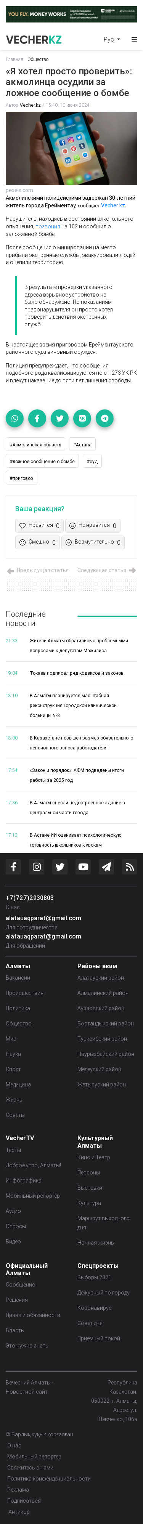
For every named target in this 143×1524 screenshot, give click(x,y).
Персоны (88, 1172)
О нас (13, 907)
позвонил (48, 226)
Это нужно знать (27, 1345)
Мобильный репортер (33, 1195)
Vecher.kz (30, 105)
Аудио (13, 1211)
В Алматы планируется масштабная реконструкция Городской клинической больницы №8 (73, 705)
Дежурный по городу (103, 1292)
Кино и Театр (93, 1157)
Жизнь (14, 1099)
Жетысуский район (101, 1084)
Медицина (18, 1084)
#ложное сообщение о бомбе (42, 461)
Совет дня (90, 1323)
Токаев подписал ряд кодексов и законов (77, 673)
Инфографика (24, 1180)
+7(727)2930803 (30, 898)
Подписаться (24, 1500)
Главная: (15, 59)
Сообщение (20, 1284)
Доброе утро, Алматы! (33, 1165)
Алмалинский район (103, 993)
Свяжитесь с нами (30, 1467)
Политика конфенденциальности (49, 1478)
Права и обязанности (33, 1315)
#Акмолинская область (35, 445)
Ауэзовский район (100, 1008)
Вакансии (18, 977)
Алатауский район (100, 977)
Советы (15, 1115)
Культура (89, 1203)
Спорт (13, 1069)
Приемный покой (98, 1338)
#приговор (21, 478)
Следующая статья (107, 570)
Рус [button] (110, 39)
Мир (11, 1038)
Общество (37, 59)
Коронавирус (94, 1307)
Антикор (18, 1511)
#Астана (82, 445)
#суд (92, 461)
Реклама (18, 1489)
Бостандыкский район (105, 1023)
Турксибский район (102, 1038)
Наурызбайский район (105, 1054)
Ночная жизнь (95, 1242)
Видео (13, 1241)
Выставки (89, 1187)
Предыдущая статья (37, 570)
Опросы (16, 1226)
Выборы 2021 (94, 1277)
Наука (13, 1054)
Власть (15, 1330)
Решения (17, 1299)
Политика (18, 1008)
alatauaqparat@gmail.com (43, 918)
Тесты (13, 1150)
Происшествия (24, 993)
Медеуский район (99, 1069)
